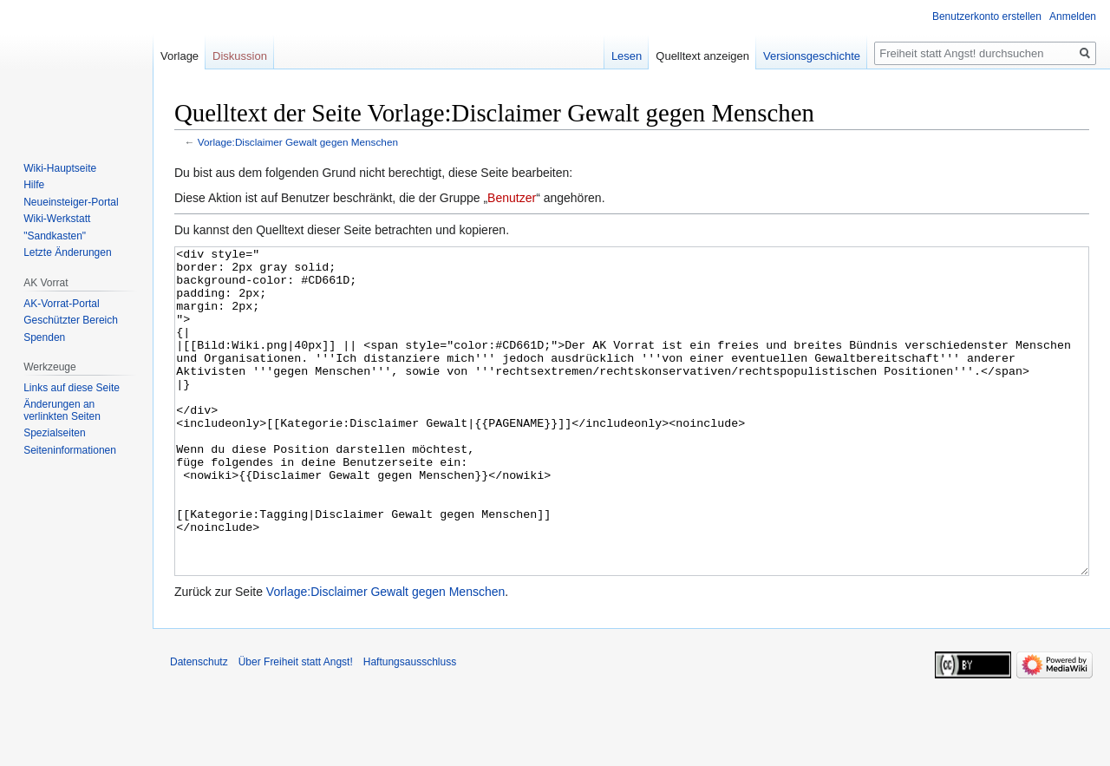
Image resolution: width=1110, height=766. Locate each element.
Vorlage (179, 55)
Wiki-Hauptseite (59, 168)
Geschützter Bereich (70, 320)
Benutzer (511, 198)
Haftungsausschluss (409, 727)
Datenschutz (199, 727)
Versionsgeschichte (811, 55)
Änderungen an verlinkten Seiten (62, 410)
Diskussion (239, 55)
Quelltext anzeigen (702, 55)
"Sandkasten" (54, 236)
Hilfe (33, 185)
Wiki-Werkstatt (56, 219)
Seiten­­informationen (69, 450)
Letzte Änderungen (67, 252)
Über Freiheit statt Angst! (295, 727)
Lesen (626, 55)
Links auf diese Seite (71, 388)
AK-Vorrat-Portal (61, 304)
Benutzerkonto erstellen (986, 16)
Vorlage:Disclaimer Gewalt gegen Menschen (298, 141)
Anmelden (1072, 16)
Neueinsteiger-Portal (70, 202)
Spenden (44, 337)
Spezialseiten (54, 433)
